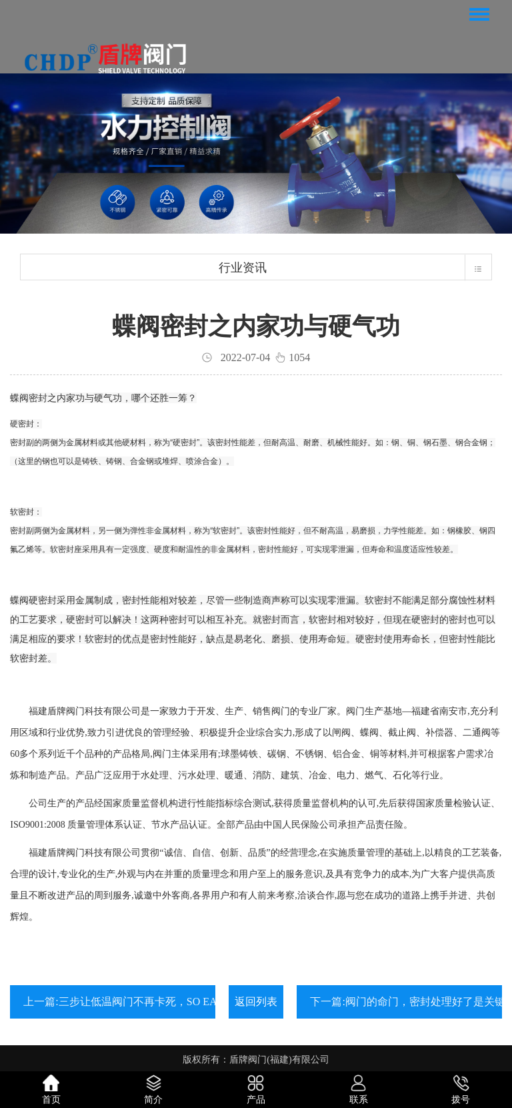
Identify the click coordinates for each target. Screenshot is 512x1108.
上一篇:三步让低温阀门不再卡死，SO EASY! (128, 1001)
